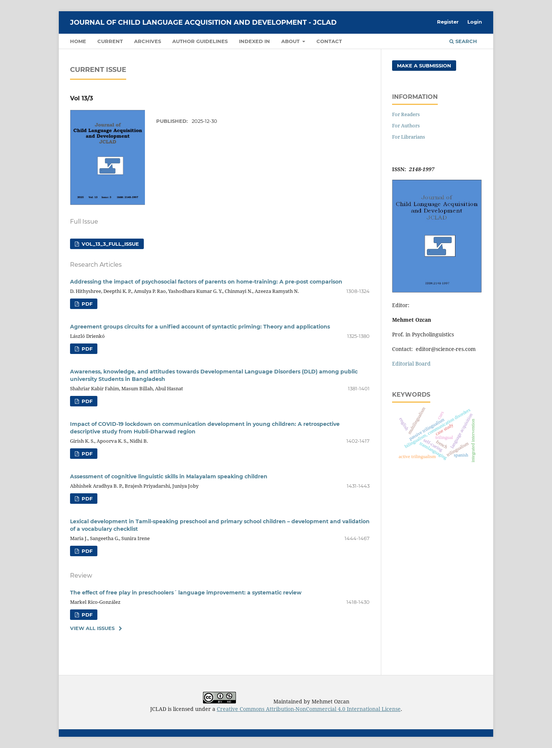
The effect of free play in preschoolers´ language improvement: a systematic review (185, 592)
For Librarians (408, 136)
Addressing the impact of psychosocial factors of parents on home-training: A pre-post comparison (206, 281)
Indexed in (254, 41)
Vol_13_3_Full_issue (109, 244)
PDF (86, 304)
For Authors (406, 125)
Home (78, 41)
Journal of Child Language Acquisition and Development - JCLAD (203, 22)
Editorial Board (411, 363)
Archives (147, 41)
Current (110, 41)
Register (448, 22)
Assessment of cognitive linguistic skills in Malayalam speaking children (168, 476)
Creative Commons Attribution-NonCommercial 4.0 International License (309, 708)
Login (474, 22)
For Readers (406, 114)
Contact (329, 41)
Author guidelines (200, 41)
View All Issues (92, 628)
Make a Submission (424, 66)
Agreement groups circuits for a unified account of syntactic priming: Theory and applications (200, 326)
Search (463, 41)
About (291, 41)
